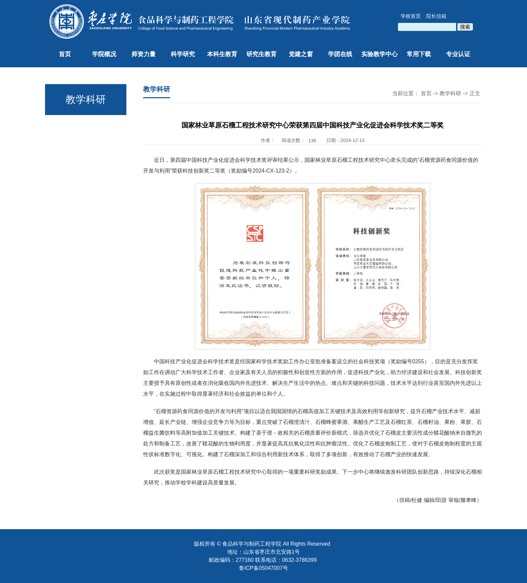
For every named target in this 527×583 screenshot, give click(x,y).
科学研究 (183, 54)
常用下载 (419, 54)
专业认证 (458, 54)
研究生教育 (261, 54)
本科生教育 (222, 54)
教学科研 (450, 93)
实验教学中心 (379, 54)
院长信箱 (436, 16)
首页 (65, 54)
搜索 (465, 27)
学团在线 (340, 54)
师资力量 (143, 54)
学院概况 (104, 54)
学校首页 (411, 16)
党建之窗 (301, 54)
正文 (475, 93)
